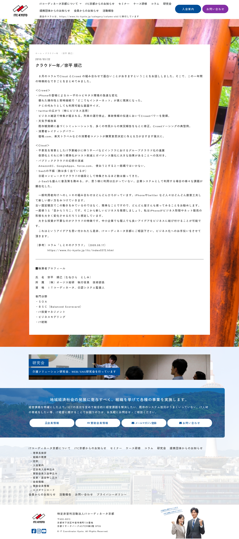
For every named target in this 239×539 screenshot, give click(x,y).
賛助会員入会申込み (45, 473)
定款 (36, 461)
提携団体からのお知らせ (54, 11)
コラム (155, 4)
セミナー (124, 4)
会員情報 (38, 482)
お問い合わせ (84, 495)
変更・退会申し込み (45, 478)
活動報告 (108, 11)
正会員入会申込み (44, 469)
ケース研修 (140, 4)
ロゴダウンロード (44, 490)
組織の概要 (40, 457)
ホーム (39, 53)
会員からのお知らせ (86, 11)
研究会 (167, 4)
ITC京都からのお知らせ (100, 4)
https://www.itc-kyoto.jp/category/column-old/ (89, 16)
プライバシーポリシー (112, 495)
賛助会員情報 (41, 486)
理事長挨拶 (40, 453)
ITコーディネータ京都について (60, 3)
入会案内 (38, 465)
